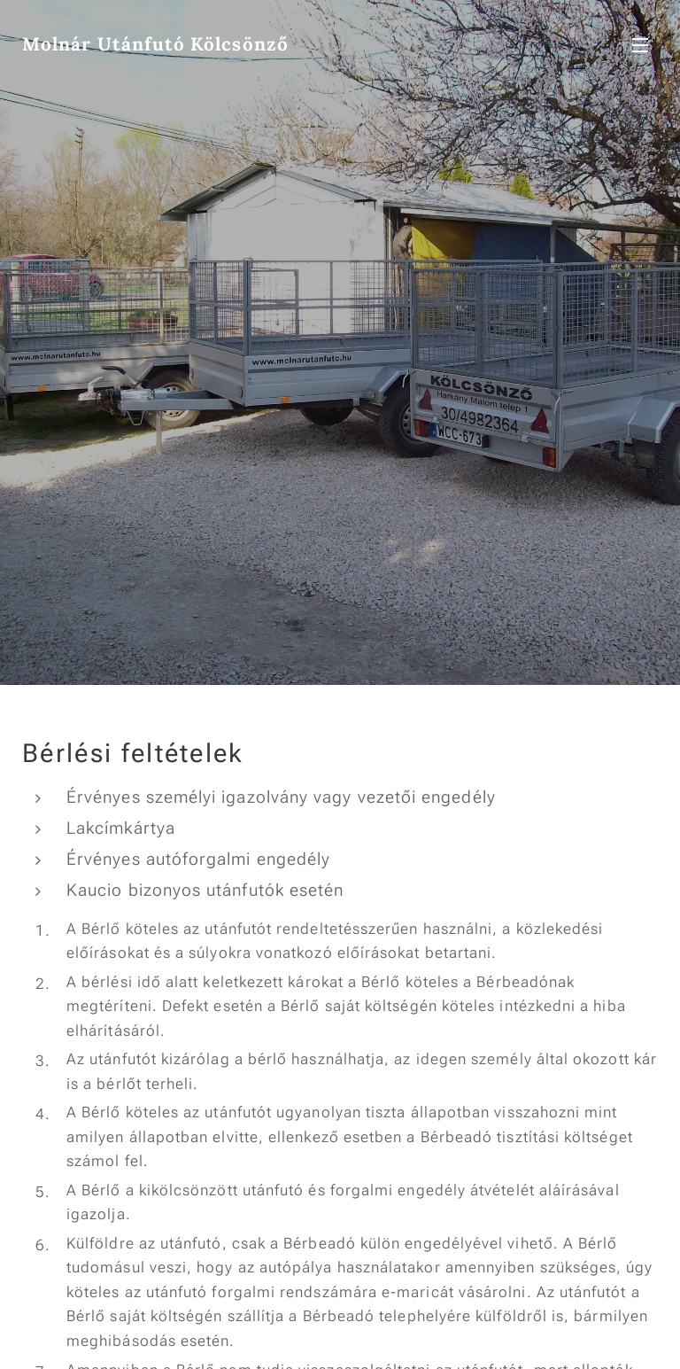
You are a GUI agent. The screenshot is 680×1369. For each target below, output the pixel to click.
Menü (640, 45)
